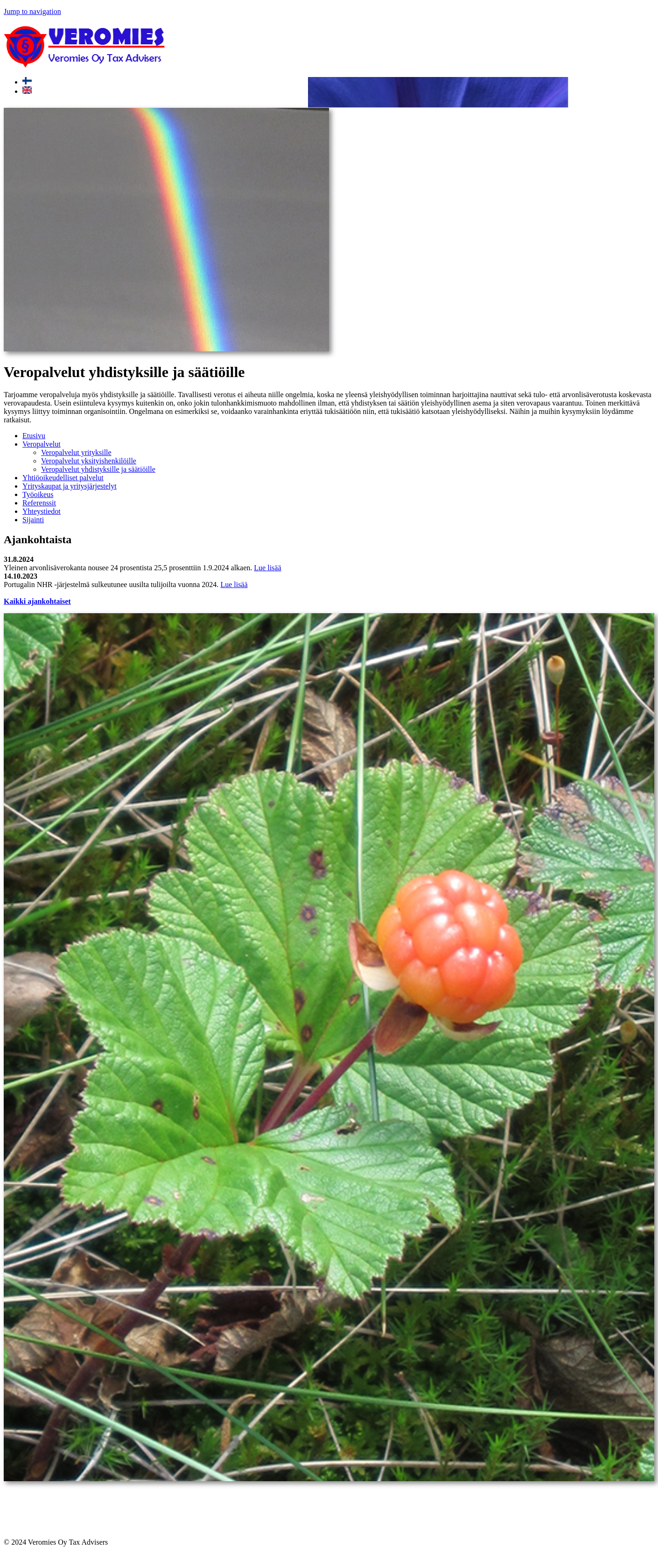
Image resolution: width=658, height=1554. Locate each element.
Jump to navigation (32, 11)
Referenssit (39, 503)
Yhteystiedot (41, 511)
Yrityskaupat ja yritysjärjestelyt (69, 486)
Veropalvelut (41, 444)
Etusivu (33, 436)
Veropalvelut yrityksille (76, 452)
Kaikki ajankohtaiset (37, 601)
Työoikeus (37, 494)
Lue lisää (267, 568)
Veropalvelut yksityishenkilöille (88, 461)
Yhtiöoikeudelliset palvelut (63, 478)
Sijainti (33, 520)
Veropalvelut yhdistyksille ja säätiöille (98, 469)
